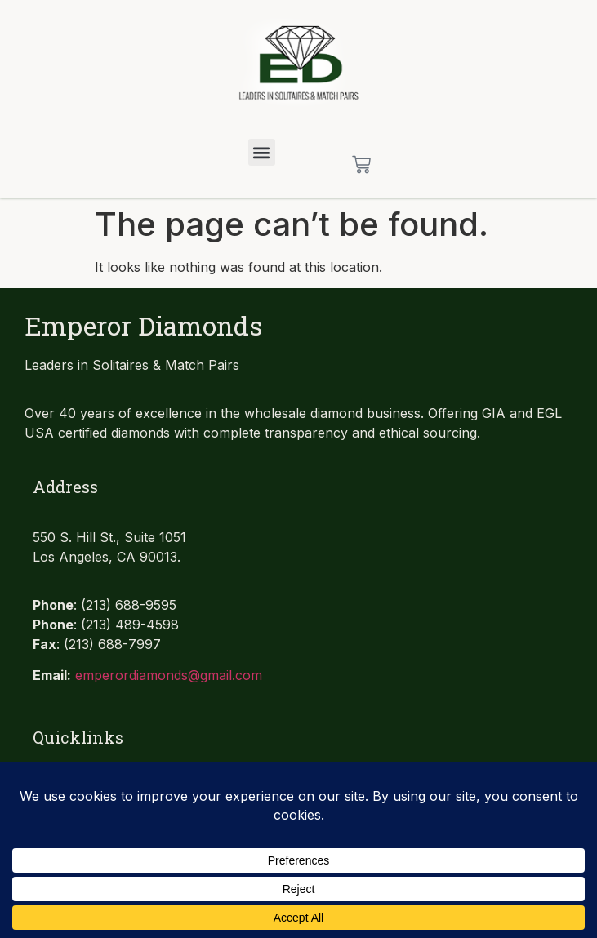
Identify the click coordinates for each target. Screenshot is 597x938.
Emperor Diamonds (143, 325)
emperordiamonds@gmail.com (168, 675)
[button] (261, 152)
